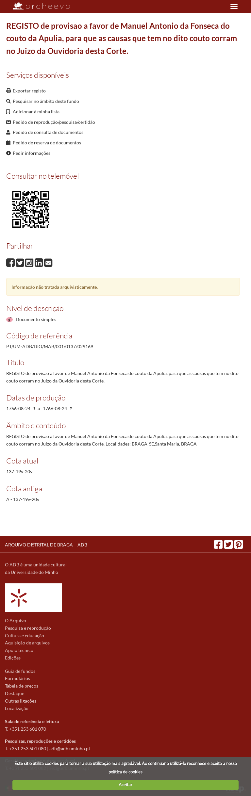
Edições (13, 657)
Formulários (17, 678)
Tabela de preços (21, 686)
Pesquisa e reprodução (28, 628)
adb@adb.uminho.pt (69, 748)
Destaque (14, 693)
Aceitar (125, 784)
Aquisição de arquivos (27, 642)
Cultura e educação (24, 635)
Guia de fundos (20, 671)
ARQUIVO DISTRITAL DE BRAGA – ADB (46, 544)
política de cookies (125, 771)
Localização (16, 708)
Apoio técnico (19, 650)
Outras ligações (20, 701)
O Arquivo (15, 620)
